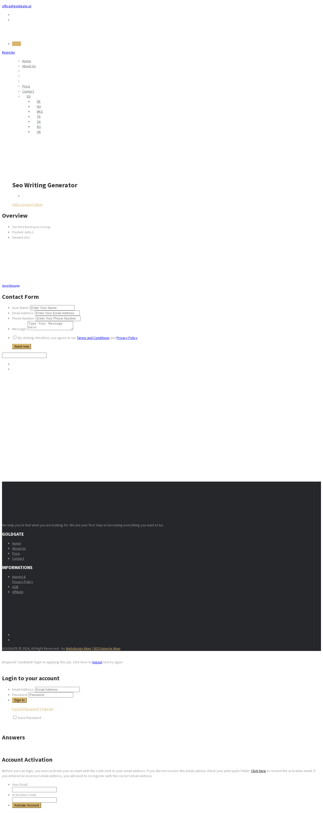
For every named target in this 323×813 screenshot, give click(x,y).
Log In (16, 43)
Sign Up (47, 710)
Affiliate (17, 593)
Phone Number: (23, 318)
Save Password (29, 719)
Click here (258, 772)
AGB (15, 588)
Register (8, 52)
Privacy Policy (127, 339)
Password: (20, 696)
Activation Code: (24, 796)
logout (97, 663)
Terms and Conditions (93, 339)
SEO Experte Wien (106, 650)
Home (26, 61)
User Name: (20, 307)
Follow (37, 204)
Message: (19, 330)
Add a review (22, 204)
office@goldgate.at (16, 6)
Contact (28, 91)
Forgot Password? (26, 710)
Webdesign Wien (78, 650)
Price (26, 86)
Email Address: (23, 313)
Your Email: (20, 786)
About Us (29, 66)
